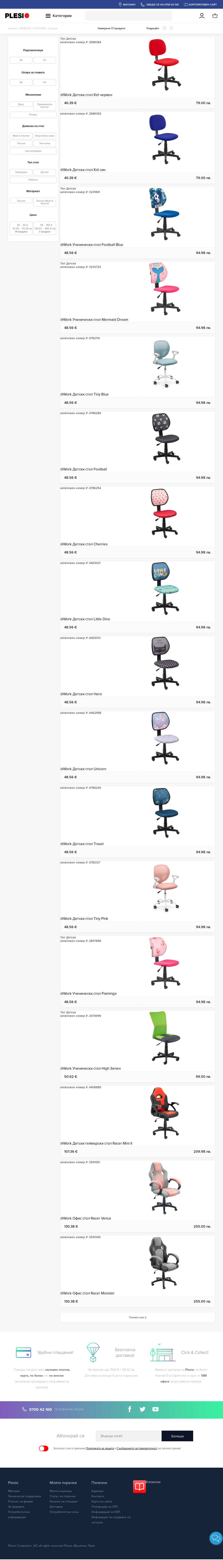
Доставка (56, 1507)
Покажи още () (137, 1317)
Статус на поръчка (63, 1497)
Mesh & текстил (21, 135)
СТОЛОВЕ (39, 28)
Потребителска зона (64, 1512)
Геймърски (21, 172)
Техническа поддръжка (24, 1497)
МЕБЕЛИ (25, 28)
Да (21, 60)
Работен (33, 179)
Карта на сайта (101, 1502)
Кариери (97, 1492)
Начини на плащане (64, 1502)
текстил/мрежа (33, 151)
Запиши (177, 1437)
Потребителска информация (19, 1515)
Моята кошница (61, 1492)
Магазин (14, 1492)
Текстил (21, 143)
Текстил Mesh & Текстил (44, 202)
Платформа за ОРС (104, 1507)
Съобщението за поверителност (137, 1449)
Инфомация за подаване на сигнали (110, 1520)
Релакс (33, 114)
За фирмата (16, 1507)
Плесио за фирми (20, 1502)
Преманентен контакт (44, 105)
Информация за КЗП (105, 1512)
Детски (45, 172)
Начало (12, 28)
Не (44, 60)
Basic (21, 104)
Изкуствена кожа (44, 135)
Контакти (97, 1497)
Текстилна (44, 143)
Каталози (153, 1482)
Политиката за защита (100, 1449)
